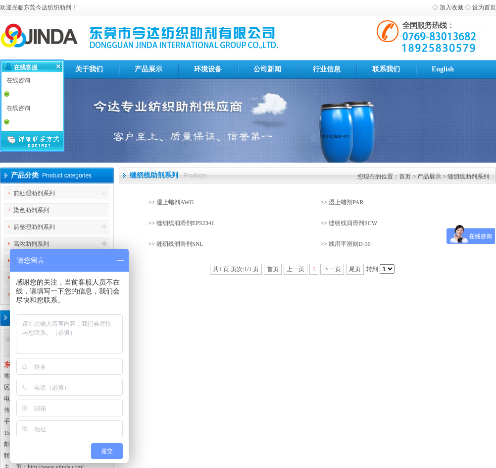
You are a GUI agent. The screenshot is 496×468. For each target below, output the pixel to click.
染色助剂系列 (31, 210)
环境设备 (208, 69)
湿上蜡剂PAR (346, 202)
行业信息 (327, 69)
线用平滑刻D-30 (350, 243)
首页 (405, 176)
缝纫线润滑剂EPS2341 (185, 223)
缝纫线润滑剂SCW (353, 223)
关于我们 (89, 69)
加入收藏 (451, 7)
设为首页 (484, 7)
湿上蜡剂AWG (175, 202)
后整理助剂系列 (34, 227)
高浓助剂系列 (31, 243)
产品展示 (148, 69)
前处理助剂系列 (34, 193)
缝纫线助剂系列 (468, 176)
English (443, 69)
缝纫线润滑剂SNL (179, 243)
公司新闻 (267, 69)
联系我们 (386, 69)
